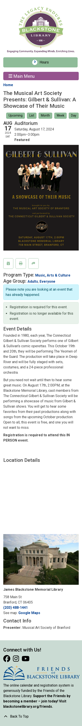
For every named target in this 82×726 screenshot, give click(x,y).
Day (73, 115)
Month (45, 115)
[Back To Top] (41, 716)
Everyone (47, 281)
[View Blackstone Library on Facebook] (7, 660)
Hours (45, 62)
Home (8, 85)
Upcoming (16, 115)
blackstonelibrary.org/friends (27, 706)
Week (60, 115)
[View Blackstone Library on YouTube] (26, 660)
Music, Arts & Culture (52, 275)
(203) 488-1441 (15, 607)
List (31, 115)
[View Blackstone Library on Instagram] (16, 660)
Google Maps (29, 613)
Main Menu (22, 76)
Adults (33, 281)
